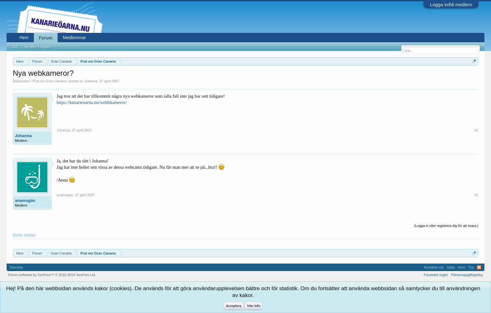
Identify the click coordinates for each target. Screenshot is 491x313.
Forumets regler (436, 275)
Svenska (16, 267)
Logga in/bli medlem (451, 4)
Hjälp (451, 267)
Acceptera (233, 306)
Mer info (253, 306)
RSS (479, 267)
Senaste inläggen (37, 47)
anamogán (25, 200)
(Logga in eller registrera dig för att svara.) (446, 226)
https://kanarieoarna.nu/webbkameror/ (92, 102)
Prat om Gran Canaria (50, 81)
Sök (15, 47)
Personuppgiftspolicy (467, 275)
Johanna (90, 81)
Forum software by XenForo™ (52, 275)
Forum (46, 37)
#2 (476, 195)
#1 (476, 130)
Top (471, 267)
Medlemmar (74, 37)
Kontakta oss (434, 267)
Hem (24, 37)
